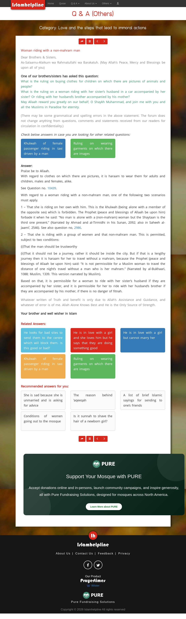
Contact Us (84, 553)
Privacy (124, 553)
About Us (63, 553)
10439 (51, 188)
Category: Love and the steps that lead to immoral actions (93, 28)
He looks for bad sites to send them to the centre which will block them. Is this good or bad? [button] (43, 340)
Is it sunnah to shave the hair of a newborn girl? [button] (92, 418)
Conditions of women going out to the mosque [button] (43, 418)
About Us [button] (91, 3)
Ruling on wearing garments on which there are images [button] (92, 148)
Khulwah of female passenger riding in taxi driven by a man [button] (43, 148)
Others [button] (106, 3)
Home (51, 3)
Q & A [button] (75, 3)
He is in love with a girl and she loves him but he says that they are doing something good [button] (92, 340)
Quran (62, 3)
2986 (77, 228)
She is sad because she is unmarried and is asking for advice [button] (43, 400)
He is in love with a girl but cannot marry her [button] (142, 335)
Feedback (106, 553)
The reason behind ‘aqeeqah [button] (92, 397)
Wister (93, 585)
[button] (118, 3)
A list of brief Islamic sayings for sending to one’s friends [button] (142, 400)
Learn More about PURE (103, 506)
